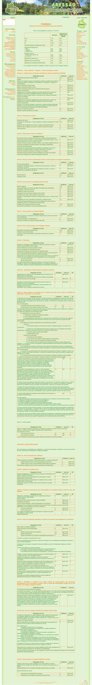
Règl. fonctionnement (82, 72)
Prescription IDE (81, 35)
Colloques (79, 63)
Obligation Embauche (9, 73)
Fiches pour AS (81, 57)
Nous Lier (12, 57)
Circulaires (80, 41)
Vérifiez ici (13, 99)
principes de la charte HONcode (10, 97)
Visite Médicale (10, 77)
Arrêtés (79, 40)
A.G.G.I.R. (79, 52)
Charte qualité (80, 70)
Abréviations (80, 77)
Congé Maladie (11, 67)
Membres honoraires (10, 45)
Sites (13, 85)
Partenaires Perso (10, 54)
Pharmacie (80, 58)
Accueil (13, 40)
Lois (78, 39)
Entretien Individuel (10, 69)
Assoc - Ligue (11, 82)
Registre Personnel (10, 75)
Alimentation (80, 53)
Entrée (79, 49)
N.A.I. (78, 34)
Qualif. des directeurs (82, 56)
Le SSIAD (79, 48)
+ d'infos (13, 32)
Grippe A (79, 64)
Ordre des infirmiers (82, 44)
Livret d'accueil (81, 74)
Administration (11, 41)
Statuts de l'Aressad (9, 44)
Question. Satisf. (81, 75)
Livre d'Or (12, 60)
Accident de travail (10, 65)
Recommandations (81, 42)
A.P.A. (78, 51)
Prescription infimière (82, 79)
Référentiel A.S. (81, 32)
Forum (13, 58)
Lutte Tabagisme (11, 70)
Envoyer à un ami (10, 53)
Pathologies (80, 68)
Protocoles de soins (82, 67)
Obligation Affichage (10, 72)
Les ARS (12, 83)
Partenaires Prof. (10, 56)
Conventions (80, 69)
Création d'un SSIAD (82, 78)
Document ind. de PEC (82, 73)
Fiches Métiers (80, 54)
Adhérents (12, 47)
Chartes (79, 36)
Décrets (79, 37)
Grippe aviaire (80, 65)
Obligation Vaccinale (10, 74)
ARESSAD (42, 683)
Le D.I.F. (13, 68)
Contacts (12, 61)
